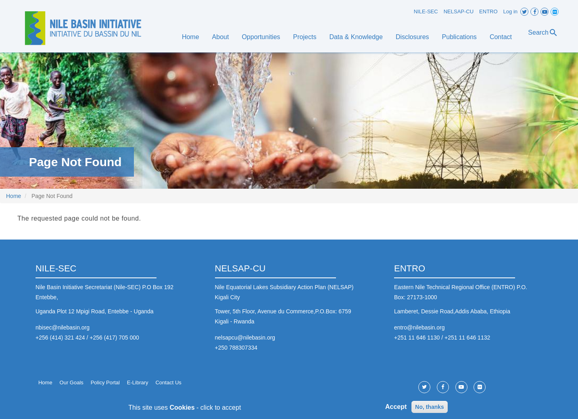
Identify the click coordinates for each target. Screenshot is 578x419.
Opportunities (261, 36)
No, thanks (429, 409)
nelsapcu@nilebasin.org (245, 337)
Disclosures (412, 36)
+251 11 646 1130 (417, 337)
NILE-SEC (426, 11)
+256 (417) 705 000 (114, 337)
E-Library (137, 382)
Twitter (524, 12)
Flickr (555, 12)
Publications (459, 36)
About (220, 36)
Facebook (534, 12)
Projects (305, 36)
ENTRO (488, 11)
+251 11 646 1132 (467, 337)
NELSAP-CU (459, 11)
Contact (501, 36)
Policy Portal (105, 382)
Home (190, 36)
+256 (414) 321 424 (60, 337)
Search (543, 33)
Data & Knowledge (356, 36)
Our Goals (71, 382)
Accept (396, 409)
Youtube (544, 12)
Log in (510, 11)
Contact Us (168, 382)
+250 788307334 (236, 347)
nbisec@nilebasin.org (62, 327)
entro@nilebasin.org (419, 327)
